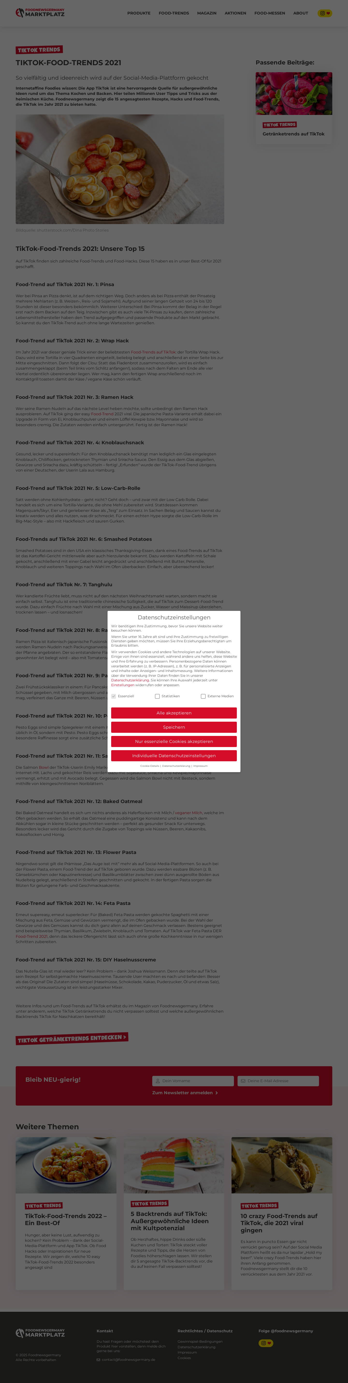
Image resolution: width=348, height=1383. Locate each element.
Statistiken (167, 696)
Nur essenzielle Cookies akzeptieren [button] (174, 741)
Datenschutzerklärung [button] (176, 766)
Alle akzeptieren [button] (174, 712)
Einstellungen (122, 685)
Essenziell (122, 696)
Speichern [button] (174, 727)
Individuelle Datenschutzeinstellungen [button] (174, 755)
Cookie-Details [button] (150, 766)
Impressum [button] (200, 766)
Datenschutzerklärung (130, 680)
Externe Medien (217, 696)
